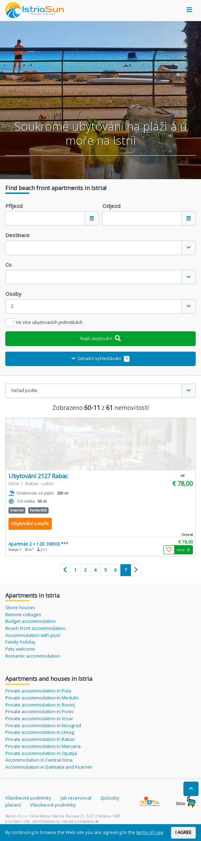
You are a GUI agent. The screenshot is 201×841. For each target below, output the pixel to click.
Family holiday (20, 642)
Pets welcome (20, 649)
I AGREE (183, 832)
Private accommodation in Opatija (41, 753)
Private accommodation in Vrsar (39, 718)
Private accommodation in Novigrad (43, 725)
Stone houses (20, 607)
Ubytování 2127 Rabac (38, 476)
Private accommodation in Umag (39, 732)
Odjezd (111, 205)
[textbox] (93, 248)
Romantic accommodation (32, 656)
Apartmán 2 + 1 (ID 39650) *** (38, 544)
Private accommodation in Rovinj (40, 705)
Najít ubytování (100, 338)
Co (8, 264)
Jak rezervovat (76, 798)
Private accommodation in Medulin (42, 698)
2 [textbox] (12, 306)
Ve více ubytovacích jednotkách (49, 322)
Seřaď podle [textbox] (24, 390)
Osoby (13, 293)
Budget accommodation (30, 621)
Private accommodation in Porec (39, 711)
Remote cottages (23, 614)
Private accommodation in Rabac (40, 739)
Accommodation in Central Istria (39, 760)
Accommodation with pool (32, 635)
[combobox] (100, 248)
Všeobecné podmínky (28, 798)
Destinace (17, 235)
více (183, 549)
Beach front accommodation (35, 628)
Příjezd (14, 205)
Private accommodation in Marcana (43, 746)
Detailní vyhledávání (100, 358)
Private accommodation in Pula (38, 690)
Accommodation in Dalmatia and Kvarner (48, 767)
